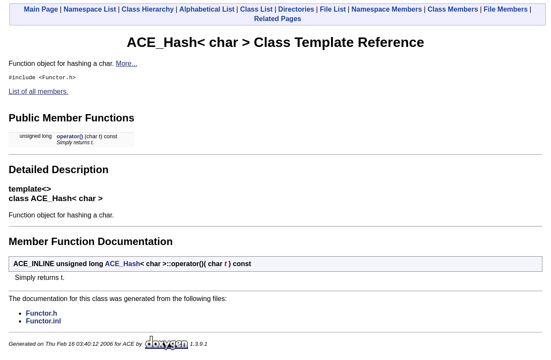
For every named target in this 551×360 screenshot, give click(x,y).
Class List (256, 9)
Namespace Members (386, 9)
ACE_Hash (122, 265)
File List (333, 9)
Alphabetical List (207, 9)
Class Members (452, 9)
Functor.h (41, 314)
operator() (69, 137)
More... (126, 63)
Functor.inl (43, 322)
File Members (506, 9)
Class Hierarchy (148, 9)
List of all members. (38, 92)
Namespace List (90, 9)
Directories (296, 9)
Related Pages (277, 18)
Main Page (41, 9)
